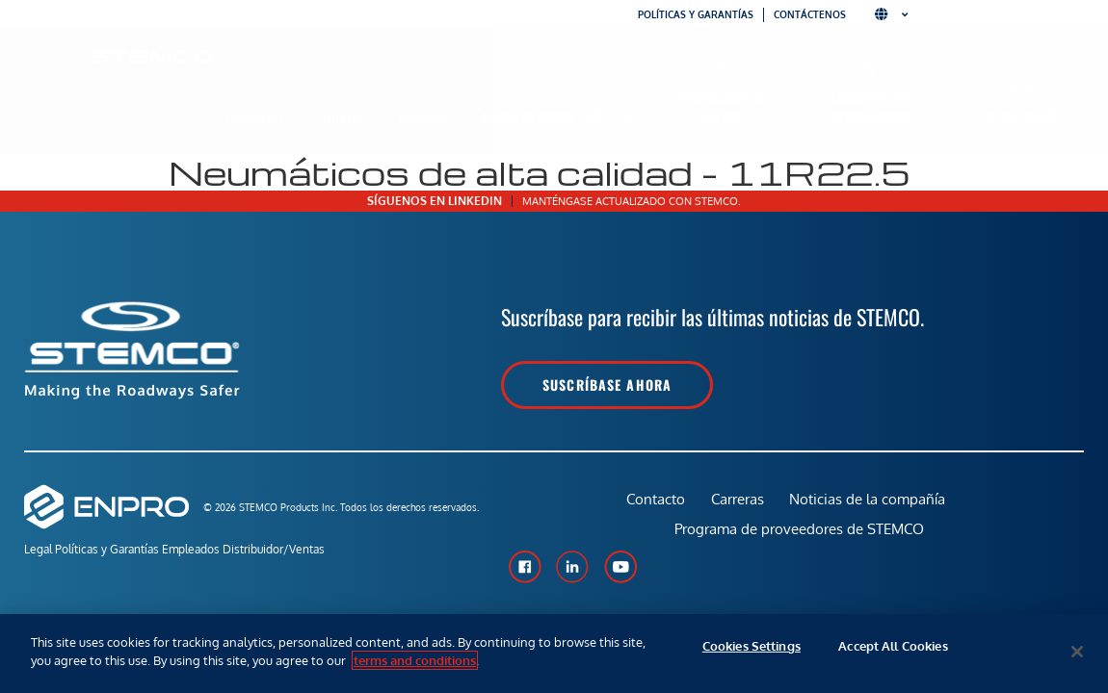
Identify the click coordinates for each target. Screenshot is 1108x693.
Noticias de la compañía (870, 506)
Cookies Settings (751, 651)
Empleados (223, 551)
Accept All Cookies (892, 651)
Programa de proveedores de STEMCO (800, 550)
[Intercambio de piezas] (723, 70)
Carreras (736, 506)
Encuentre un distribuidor (871, 107)
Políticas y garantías (695, 14)
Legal (38, 551)
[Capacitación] (1022, 90)
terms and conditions (415, 660)
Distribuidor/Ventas (323, 551)
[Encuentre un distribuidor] (870, 70)
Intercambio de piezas (722, 107)
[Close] (1077, 651)
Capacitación (1022, 117)
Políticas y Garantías (123, 551)
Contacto (651, 506)
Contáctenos (810, 14)
